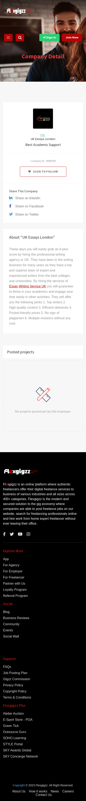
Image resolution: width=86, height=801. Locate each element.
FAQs (7, 667)
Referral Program (15, 595)
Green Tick (11, 726)
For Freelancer (13, 577)
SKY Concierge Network (20, 756)
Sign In (49, 37)
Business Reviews (16, 618)
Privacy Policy (13, 685)
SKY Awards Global (17, 750)
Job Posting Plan (15, 673)
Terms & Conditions (17, 697)
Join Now (72, 37)
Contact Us (44, 795)
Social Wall (11, 636)
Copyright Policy (15, 691)
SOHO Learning (14, 738)
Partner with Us (14, 583)
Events (8, 630)
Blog (6, 612)
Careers (68, 791)
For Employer (13, 571)
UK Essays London (43, 139)
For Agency (11, 565)
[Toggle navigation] (8, 37)
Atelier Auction (13, 713)
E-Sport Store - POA (17, 719)
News (55, 791)
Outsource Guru (14, 732)
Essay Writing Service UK (27, 286)
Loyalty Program (15, 589)
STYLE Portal (13, 744)
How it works (38, 791)
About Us (19, 791)
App (6, 559)
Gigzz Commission (16, 679)
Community (11, 624)
